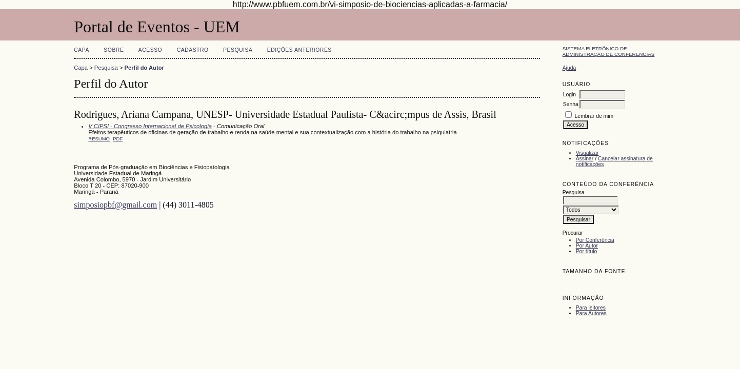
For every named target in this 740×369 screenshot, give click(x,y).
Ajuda (569, 68)
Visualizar (587, 153)
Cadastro (193, 50)
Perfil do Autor (144, 68)
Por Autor (587, 246)
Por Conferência (595, 240)
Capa (81, 50)
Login (569, 94)
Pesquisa (237, 50)
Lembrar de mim (594, 116)
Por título (586, 251)
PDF (118, 138)
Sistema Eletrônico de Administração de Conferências (609, 51)
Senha (570, 104)
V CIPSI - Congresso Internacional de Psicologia (150, 126)
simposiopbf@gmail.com (115, 204)
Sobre (114, 50)
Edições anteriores (299, 50)
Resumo (99, 138)
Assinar (585, 158)
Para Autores (591, 313)
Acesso (150, 50)
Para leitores (591, 308)
